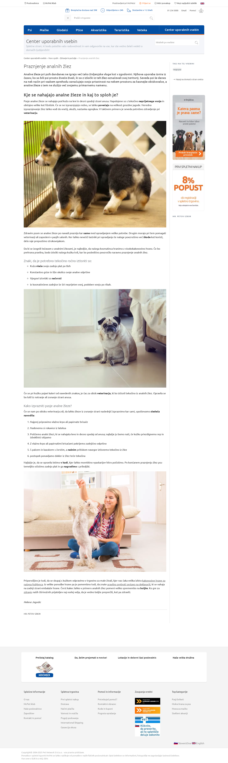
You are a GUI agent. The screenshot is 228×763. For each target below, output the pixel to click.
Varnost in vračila (69, 713)
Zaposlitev (29, 713)
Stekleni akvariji (180, 713)
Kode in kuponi (105, 708)
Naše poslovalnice (33, 708)
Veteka (142, 30)
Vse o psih (53, 58)
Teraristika (121, 30)
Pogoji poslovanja (69, 718)
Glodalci (62, 30)
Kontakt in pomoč (32, 718)
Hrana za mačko (179, 708)
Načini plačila (67, 708)
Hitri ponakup (162, 3)
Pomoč (193, 10)
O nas (26, 699)
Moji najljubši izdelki (185, 3)
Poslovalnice (31, 3)
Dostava (65, 703)
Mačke (44, 30)
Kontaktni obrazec (107, 703)
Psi (30, 30)
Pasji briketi (178, 699)
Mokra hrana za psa (181, 703)
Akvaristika (98, 30)
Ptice (79, 30)
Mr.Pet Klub (49, 3)
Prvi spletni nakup (70, 699)
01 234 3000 (172, 10)
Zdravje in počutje (68, 58)
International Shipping (72, 722)
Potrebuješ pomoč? (107, 699)
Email (184, 10)
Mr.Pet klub (29, 703)
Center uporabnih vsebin (182, 30)
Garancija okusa (68, 727)
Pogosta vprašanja (107, 713)
